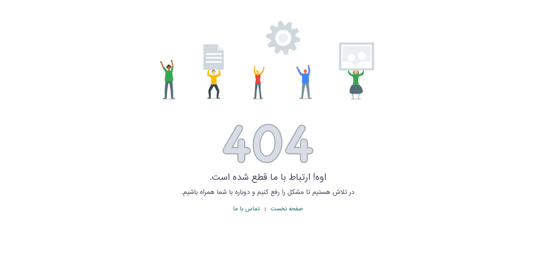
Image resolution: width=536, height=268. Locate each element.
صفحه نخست (287, 209)
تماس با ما (246, 209)
